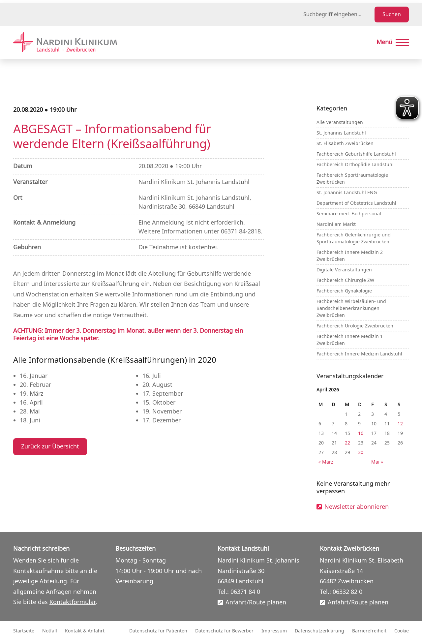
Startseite (23, 630)
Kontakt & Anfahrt (85, 630)
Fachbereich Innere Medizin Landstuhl (359, 354)
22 (347, 443)
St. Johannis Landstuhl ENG (346, 192)
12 (400, 423)
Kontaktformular (72, 602)
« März (325, 462)
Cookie (401, 630)
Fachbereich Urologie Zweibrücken (354, 325)
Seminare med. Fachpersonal (348, 213)
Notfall (49, 630)
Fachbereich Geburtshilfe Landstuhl (356, 154)
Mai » (377, 462)
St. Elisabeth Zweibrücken (345, 143)
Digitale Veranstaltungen (344, 269)
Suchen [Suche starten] (391, 14)
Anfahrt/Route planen (256, 602)
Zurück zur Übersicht (50, 446)
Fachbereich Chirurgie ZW (345, 280)
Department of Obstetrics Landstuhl (356, 203)
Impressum (274, 630)
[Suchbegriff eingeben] (337, 14)
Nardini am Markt (336, 224)
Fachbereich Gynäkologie (344, 291)
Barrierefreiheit (369, 630)
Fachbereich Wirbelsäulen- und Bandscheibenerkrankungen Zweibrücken (351, 308)
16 (360, 433)
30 (360, 452)
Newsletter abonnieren (356, 507)
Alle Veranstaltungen (339, 122)
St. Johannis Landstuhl (341, 133)
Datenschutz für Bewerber (224, 630)
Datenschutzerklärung (319, 630)
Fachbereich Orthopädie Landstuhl (355, 164)
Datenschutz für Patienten (158, 630)
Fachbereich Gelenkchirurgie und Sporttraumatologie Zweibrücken (353, 238)
